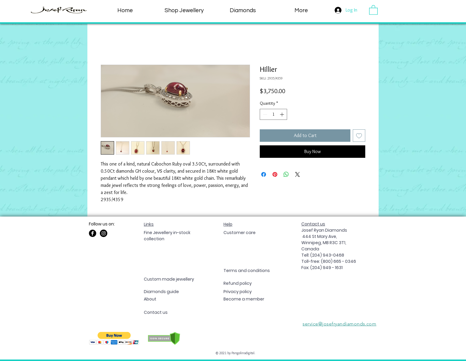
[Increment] (282, 114)
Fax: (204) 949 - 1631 (322, 268)
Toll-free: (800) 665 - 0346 (328, 261)
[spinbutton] (273, 114)
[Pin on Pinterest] (274, 174)
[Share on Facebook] (263, 174)
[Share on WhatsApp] (286, 174)
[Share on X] (297, 174)
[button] (301, 10)
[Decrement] (264, 114)
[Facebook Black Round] (92, 233)
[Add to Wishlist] (359, 135)
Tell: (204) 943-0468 (322, 255)
